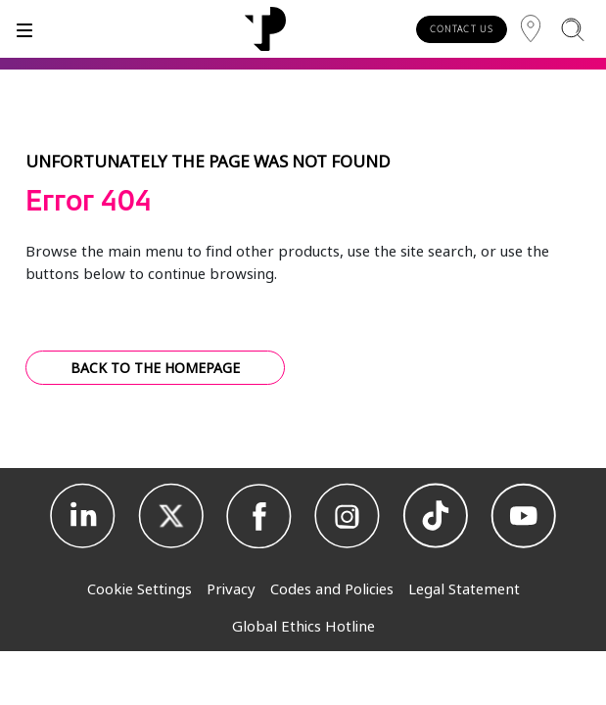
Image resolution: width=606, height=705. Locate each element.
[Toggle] (24, 29)
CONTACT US (461, 29)
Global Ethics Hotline (303, 625)
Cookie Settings (139, 588)
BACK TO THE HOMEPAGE (155, 367)
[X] (171, 516)
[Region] (530, 29)
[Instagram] (347, 516)
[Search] (572, 29)
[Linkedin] (83, 516)
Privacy (231, 588)
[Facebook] (259, 516)
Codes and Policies (332, 588)
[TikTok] (435, 516)
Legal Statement (464, 588)
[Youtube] (523, 516)
